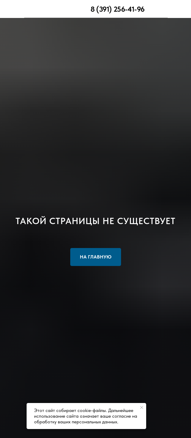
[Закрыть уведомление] (142, 407)
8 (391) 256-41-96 (118, 9)
